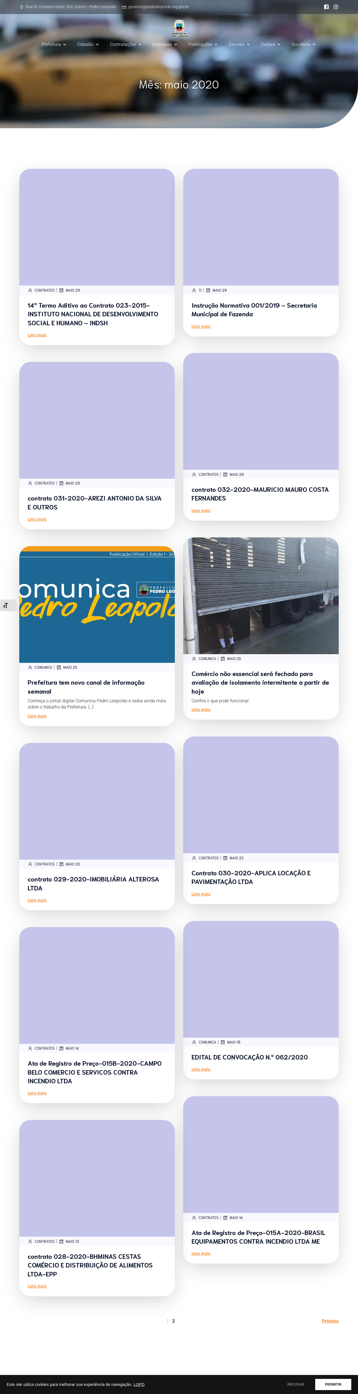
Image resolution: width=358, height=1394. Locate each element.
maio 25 (230, 658)
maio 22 (233, 858)
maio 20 (69, 864)
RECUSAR (296, 1384)
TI (197, 290)
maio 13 (69, 1241)
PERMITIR (333, 1384)
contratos (41, 290)
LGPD (139, 1384)
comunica (204, 658)
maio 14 (69, 1048)
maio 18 (230, 1042)
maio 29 (69, 290)
